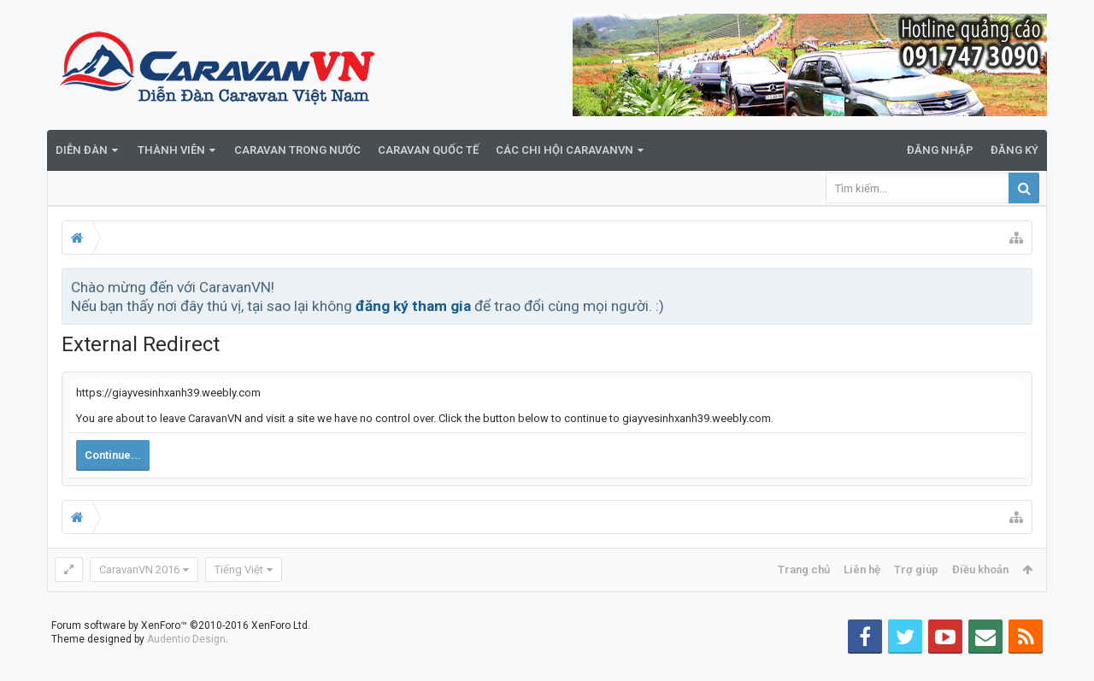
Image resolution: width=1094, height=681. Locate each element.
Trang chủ (804, 569)
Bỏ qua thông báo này (1020, 286)
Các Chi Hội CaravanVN (564, 150)
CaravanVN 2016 (139, 569)
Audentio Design (186, 666)
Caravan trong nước (297, 150)
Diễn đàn (82, 150)
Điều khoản (980, 569)
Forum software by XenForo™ (180, 653)
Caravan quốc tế (428, 150)
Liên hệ (862, 569)
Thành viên (171, 150)
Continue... (113, 455)
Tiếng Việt (239, 569)
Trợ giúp (916, 569)
